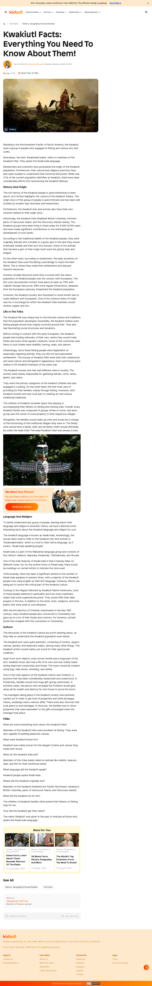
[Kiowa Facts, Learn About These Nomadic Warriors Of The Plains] (17, 840)
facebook (80, 959)
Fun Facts (47, 12)
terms (115, 959)
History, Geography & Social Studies (15, 850)
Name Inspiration (91, 12)
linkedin (79, 970)
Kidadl (4, 23)
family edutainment (48, 970)
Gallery (12, 129)
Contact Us (8, 959)
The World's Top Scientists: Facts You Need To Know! (66, 859)
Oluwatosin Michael (34, 64)
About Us (44, 959)
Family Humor (74, 12)
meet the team (47, 963)
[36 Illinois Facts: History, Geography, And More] (42, 840)
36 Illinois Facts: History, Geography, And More (41, 859)
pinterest (80, 963)
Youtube (80, 974)
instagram (80, 967)
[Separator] (146, 967)
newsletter (44, 967)
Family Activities (32, 12)
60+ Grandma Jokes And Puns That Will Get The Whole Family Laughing (69, 3)
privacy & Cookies (120, 963)
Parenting (60, 12)
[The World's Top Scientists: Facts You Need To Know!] (67, 840)
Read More (115, 3)
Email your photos (21, 506)
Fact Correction (71, 916)
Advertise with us (11, 963)
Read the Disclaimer (17, 916)
